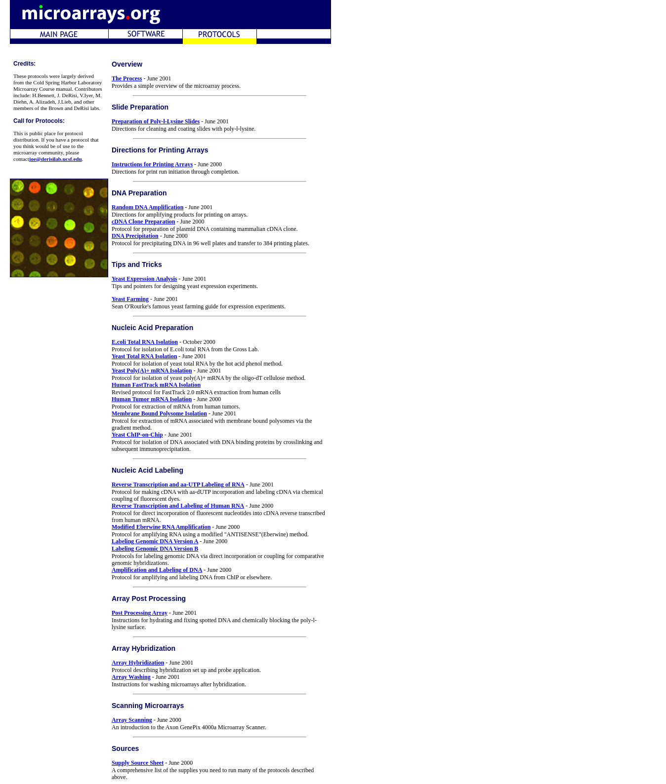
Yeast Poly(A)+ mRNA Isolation (152, 370)
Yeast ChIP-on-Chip (137, 434)
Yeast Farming (130, 299)
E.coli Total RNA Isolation (145, 341)
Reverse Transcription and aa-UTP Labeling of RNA (178, 484)
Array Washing (131, 676)
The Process (127, 78)
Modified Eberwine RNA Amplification (161, 526)
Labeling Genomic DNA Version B (155, 548)
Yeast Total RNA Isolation (144, 356)
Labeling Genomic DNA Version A (155, 541)
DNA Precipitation (135, 235)
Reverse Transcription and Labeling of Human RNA (178, 505)
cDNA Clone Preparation (143, 221)
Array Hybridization (138, 662)
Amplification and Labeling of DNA (157, 569)
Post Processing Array (139, 612)
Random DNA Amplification (147, 207)
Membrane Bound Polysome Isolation (159, 413)
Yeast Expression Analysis (144, 278)
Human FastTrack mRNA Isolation (156, 384)
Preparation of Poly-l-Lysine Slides (156, 121)
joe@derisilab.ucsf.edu (55, 159)
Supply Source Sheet (138, 762)
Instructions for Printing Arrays (152, 164)
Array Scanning (132, 719)
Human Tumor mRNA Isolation (152, 399)
